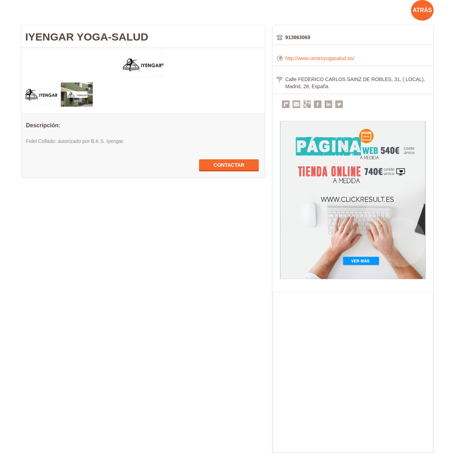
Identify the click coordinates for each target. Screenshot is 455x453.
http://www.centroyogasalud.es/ (319, 58)
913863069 (297, 37)
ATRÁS (422, 10)
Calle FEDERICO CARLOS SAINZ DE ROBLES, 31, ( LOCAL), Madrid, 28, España (355, 82)
